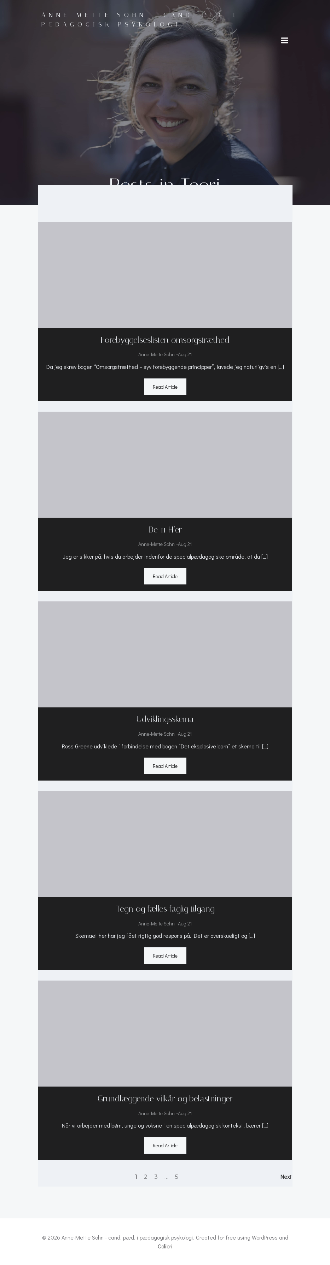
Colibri (165, 1246)
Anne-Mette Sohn (156, 353)
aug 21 (185, 353)
